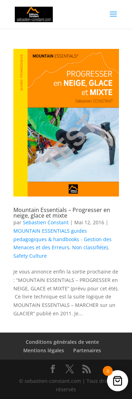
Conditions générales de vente (62, 342)
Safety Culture (30, 255)
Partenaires (87, 350)
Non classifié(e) (90, 247)
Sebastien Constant (46, 222)
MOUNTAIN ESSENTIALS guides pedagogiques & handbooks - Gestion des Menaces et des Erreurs (62, 239)
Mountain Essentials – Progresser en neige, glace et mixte (61, 212)
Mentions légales (43, 350)
